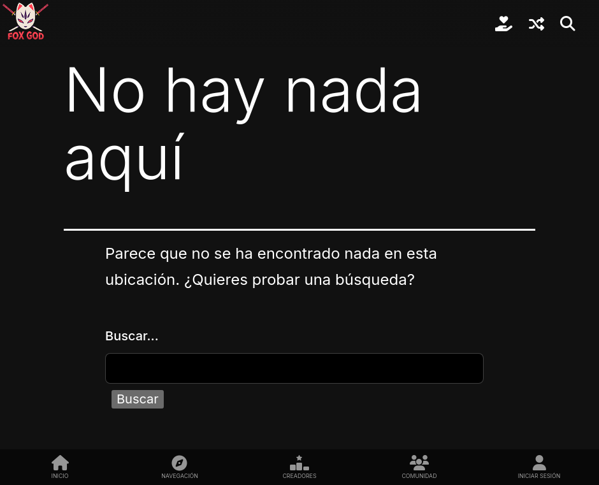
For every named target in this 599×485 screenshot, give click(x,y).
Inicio (60, 475)
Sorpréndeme (536, 23)
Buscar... (132, 336)
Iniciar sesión (539, 475)
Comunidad (419, 475)
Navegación (179, 475)
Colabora (503, 23)
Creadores (299, 475)
